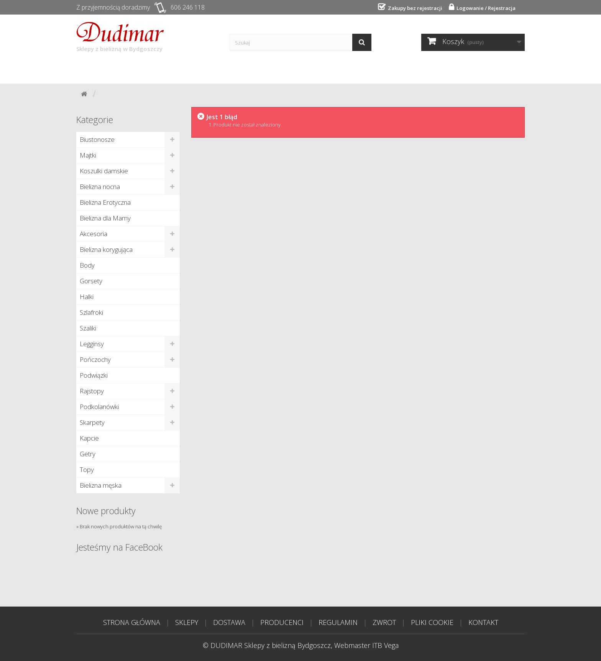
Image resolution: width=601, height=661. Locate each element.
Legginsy (92, 343)
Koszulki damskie (104, 170)
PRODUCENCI (282, 622)
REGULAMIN (338, 622)
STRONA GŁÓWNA (131, 622)
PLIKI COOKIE (432, 622)
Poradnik (285, 70)
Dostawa (178, 70)
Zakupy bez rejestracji (414, 8)
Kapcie (89, 438)
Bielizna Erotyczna (105, 202)
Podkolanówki (99, 406)
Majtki (88, 155)
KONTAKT (483, 622)
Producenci (231, 70)
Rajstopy (92, 390)
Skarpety (92, 422)
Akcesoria (93, 233)
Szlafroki (91, 312)
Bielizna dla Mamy (105, 218)
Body (87, 265)
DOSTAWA (229, 622)
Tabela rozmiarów (396, 70)
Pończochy (95, 359)
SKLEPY (186, 622)
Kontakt (333, 70)
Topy (87, 469)
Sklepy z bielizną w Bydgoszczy (120, 37)
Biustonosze (97, 139)
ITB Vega (385, 645)
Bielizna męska (101, 485)
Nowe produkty (106, 511)
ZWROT (384, 622)
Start (94, 70)
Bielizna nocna (100, 186)
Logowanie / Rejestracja (485, 8)
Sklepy (133, 70)
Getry (87, 453)
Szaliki (88, 328)
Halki (87, 296)
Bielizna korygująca (106, 249)
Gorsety (91, 280)
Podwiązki (94, 375)
